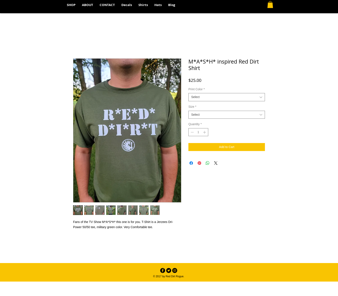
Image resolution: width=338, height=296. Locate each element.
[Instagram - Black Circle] (174, 270)
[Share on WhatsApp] (207, 163)
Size (192, 106)
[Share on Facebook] (191, 163)
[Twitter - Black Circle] (168, 270)
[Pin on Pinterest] (199, 163)
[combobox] (226, 97)
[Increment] (205, 132)
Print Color (196, 89)
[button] (270, 4)
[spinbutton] (198, 132)
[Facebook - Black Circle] (162, 270)
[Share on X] (215, 163)
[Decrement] (191, 132)
